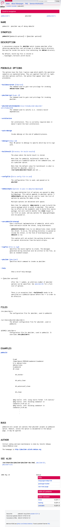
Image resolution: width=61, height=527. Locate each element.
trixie (40, 500)
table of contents (45, 492)
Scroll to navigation (9, 11)
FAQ (26, 4)
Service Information (36, 4)
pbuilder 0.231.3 (34, 513)
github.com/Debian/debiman (25, 523)
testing (40, 503)
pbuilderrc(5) (7, 464)
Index (8, 4)
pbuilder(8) (39, 284)
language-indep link (45, 481)
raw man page (43, 486)
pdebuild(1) (5, 16)
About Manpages (17, 4)
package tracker (43, 484)
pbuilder (14, 6)
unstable (8, 6)
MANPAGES (9, 0)
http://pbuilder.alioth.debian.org (28, 449)
